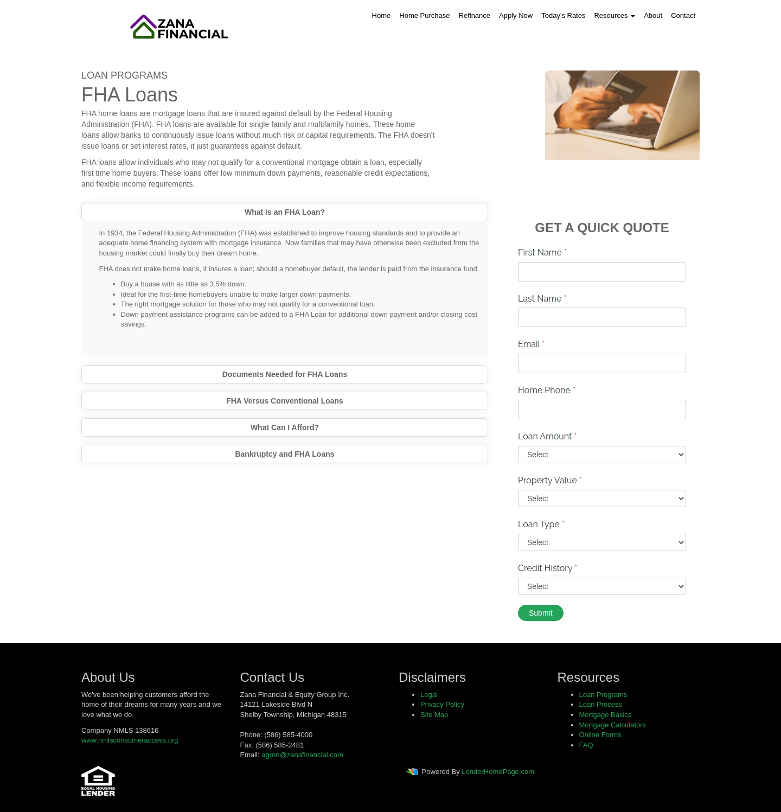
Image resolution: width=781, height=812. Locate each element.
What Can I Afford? (285, 427)
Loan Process (601, 704)
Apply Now (516, 15)
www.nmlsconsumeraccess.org (129, 740)
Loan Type (541, 524)
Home (381, 15)
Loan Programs (603, 694)
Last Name (542, 298)
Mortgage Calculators (612, 725)
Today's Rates (563, 15)
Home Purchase (424, 15)
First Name (542, 252)
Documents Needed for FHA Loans (285, 374)
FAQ (586, 745)
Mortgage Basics (605, 715)
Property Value (550, 480)
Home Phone (546, 390)
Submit (541, 613)
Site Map (434, 715)
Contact (683, 15)
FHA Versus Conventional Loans (284, 401)
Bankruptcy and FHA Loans (284, 454)
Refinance (475, 15)
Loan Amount (547, 436)
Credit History (547, 568)
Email (531, 344)
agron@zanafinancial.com (302, 755)
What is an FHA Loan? (285, 212)
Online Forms (600, 735)
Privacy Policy (442, 704)
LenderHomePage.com (498, 772)
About (653, 15)
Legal (429, 694)
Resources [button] (614, 15)
